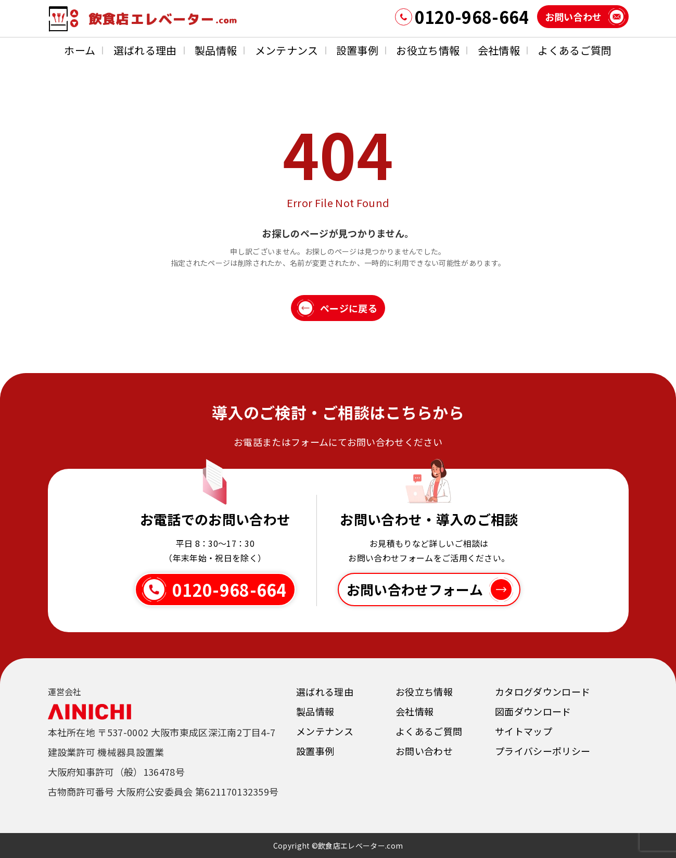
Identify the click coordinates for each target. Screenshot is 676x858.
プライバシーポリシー (542, 751)
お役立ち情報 (428, 50)
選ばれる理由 (145, 50)
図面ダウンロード (533, 711)
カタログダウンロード (542, 691)
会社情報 (499, 50)
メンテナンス (286, 50)
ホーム (79, 50)
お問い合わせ (424, 751)
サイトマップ (523, 731)
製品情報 (216, 50)
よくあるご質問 (574, 50)
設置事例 (357, 50)
